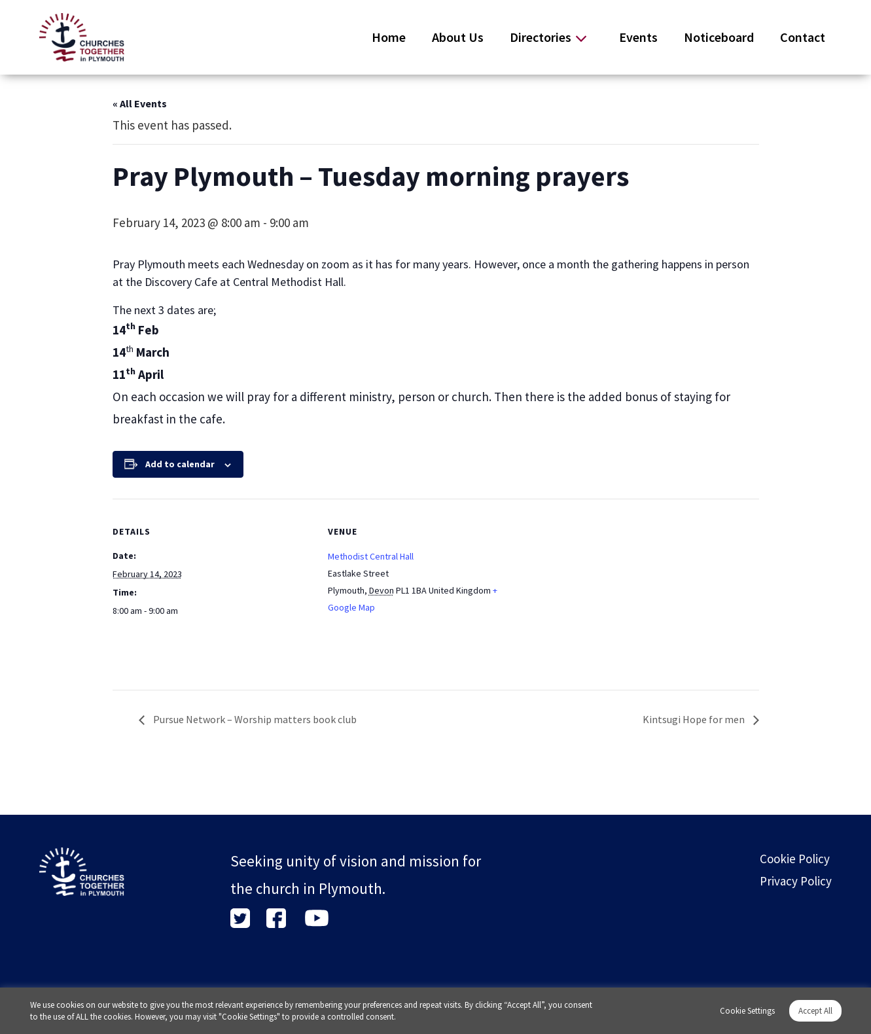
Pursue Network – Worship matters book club (254, 719)
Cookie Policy (795, 858)
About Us (458, 37)
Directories (540, 37)
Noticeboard (719, 37)
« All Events (140, 103)
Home (389, 37)
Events (638, 37)
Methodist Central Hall (371, 556)
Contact (802, 37)
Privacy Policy (796, 881)
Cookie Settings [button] (747, 1010)
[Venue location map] (612, 589)
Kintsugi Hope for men (695, 719)
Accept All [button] (815, 1010)
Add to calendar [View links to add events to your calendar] (180, 464)
